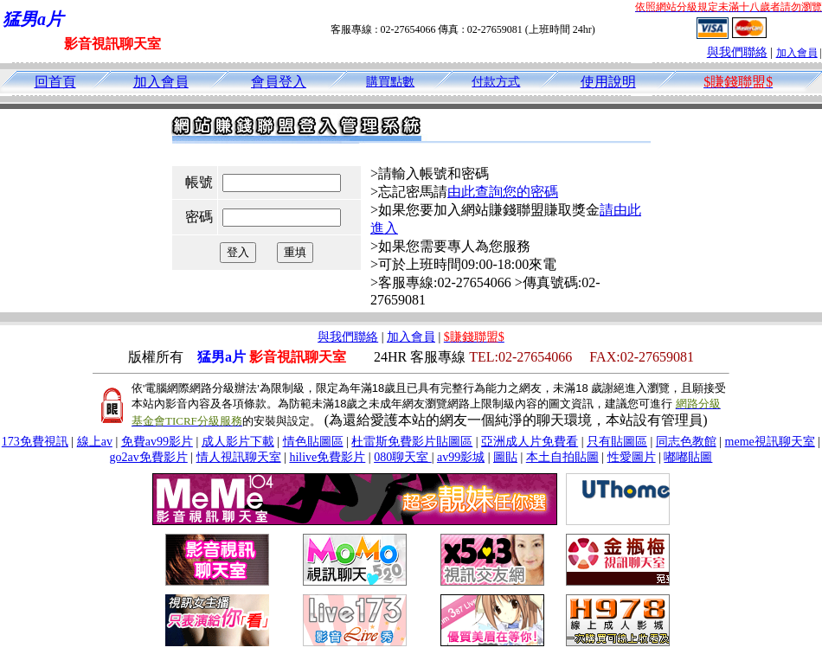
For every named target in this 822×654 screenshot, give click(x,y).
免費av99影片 (157, 441)
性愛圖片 (631, 457)
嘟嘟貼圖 (688, 457)
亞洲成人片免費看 (529, 441)
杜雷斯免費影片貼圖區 (411, 441)
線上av (94, 441)
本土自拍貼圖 (562, 457)
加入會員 (797, 53)
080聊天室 (403, 457)
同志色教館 (686, 441)
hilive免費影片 (327, 457)
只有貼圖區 (617, 441)
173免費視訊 (35, 441)
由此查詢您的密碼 (502, 191)
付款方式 (496, 81)
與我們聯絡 (737, 52)
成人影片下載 (238, 441)
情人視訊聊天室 (238, 457)
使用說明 (608, 81)
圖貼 (505, 457)
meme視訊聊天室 (770, 441)
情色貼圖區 (313, 441)
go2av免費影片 (149, 457)
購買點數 (390, 81)
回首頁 (55, 81)
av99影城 (461, 457)
